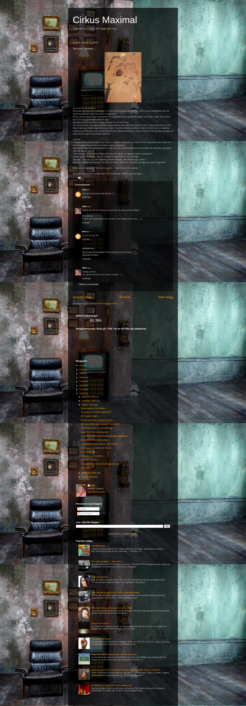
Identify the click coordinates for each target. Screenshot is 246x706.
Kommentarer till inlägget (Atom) (103, 303)
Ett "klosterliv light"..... (91, 416)
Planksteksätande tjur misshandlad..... (98, 428)
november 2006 (89, 401)
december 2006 (89, 397)
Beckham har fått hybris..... (93, 456)
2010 (81, 377)
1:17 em (86, 239)
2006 (81, 393)
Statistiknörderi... (99, 546)
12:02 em (86, 259)
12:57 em (86, 197)
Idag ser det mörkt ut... (101, 623)
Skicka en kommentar (89, 284)
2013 (81, 365)
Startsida (125, 297)
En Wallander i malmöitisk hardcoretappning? (111, 685)
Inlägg (82, 509)
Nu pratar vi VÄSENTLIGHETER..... (97, 412)
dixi (84, 189)
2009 (81, 381)
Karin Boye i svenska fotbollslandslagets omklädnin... (105, 436)
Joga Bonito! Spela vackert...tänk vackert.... (100, 444)
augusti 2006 (88, 477)
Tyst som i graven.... (90, 460)
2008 (81, 385)
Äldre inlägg (165, 297)
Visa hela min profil (96, 492)
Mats (84, 206)
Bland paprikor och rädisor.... (94, 408)
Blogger (133, 534)
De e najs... (86, 468)
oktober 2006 (88, 405)
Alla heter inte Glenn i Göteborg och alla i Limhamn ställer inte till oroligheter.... (126, 670)
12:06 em (86, 278)
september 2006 (89, 473)
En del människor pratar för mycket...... (98, 420)
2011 (81, 373)
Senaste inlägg (82, 297)
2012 (81, 369)
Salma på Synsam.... (100, 577)
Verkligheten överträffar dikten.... (95, 440)
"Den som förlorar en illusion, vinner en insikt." (112, 608)
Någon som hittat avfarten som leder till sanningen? (114, 654)
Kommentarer (85, 513)
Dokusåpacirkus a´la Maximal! (94, 432)
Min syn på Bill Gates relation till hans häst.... (101, 424)
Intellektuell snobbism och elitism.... (97, 448)
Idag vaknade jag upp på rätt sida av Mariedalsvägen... (116, 592)
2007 (81, 389)
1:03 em (86, 222)
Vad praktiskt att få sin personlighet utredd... (101, 464)
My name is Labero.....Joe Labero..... (108, 561)
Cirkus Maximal (105, 20)
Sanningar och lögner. (101, 639)
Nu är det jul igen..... (90, 452)
